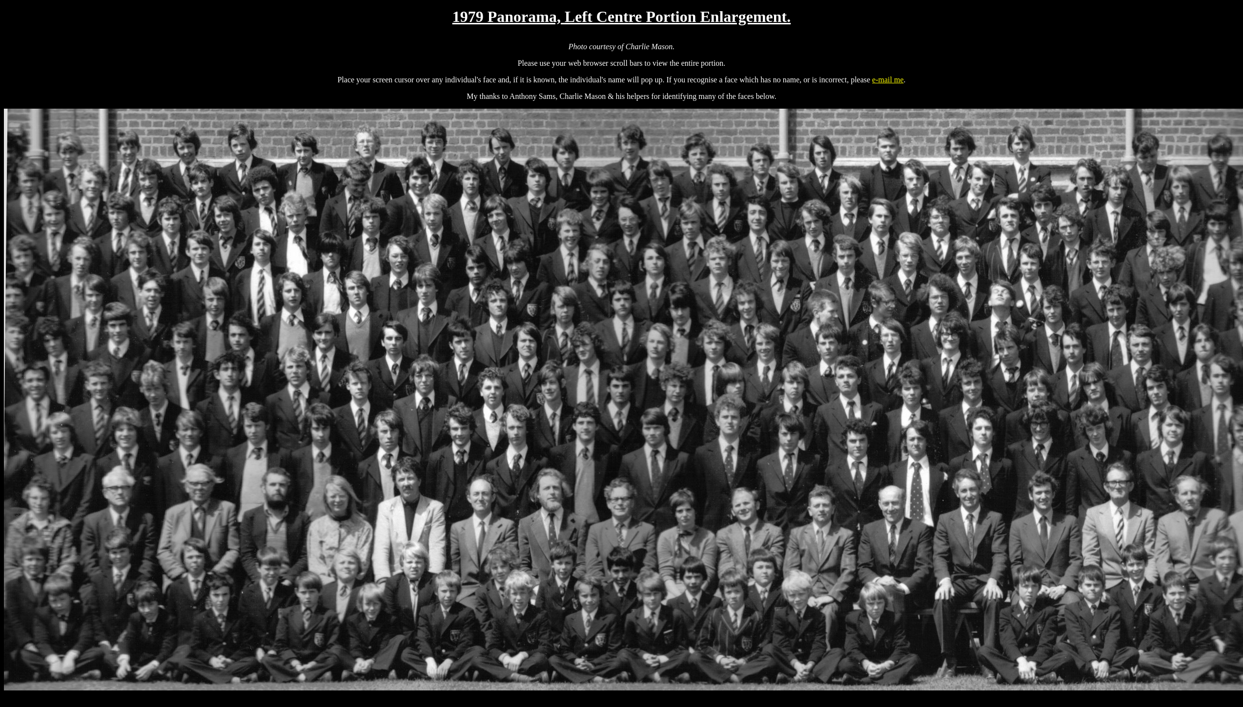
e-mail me (887, 80)
